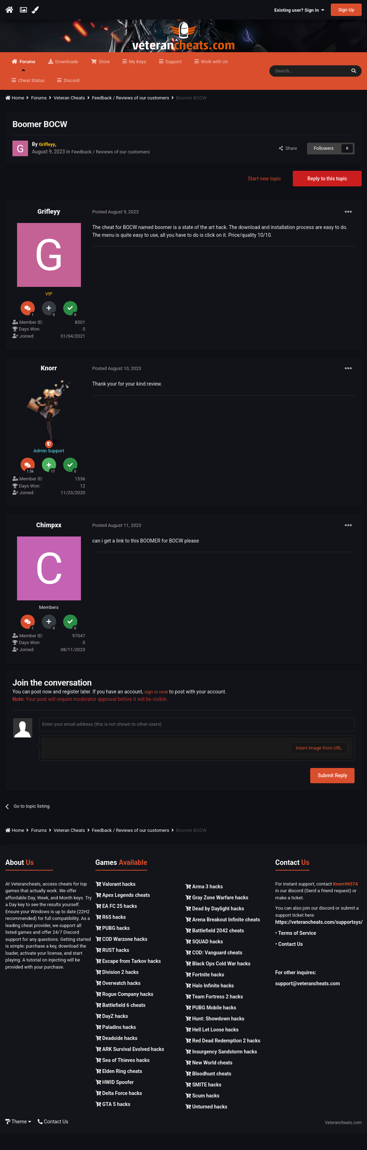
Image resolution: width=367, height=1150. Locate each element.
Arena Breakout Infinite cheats (222, 936)
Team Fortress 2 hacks (214, 1014)
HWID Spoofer (114, 1099)
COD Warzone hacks (121, 956)
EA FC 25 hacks (116, 923)
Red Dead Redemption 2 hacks (222, 1058)
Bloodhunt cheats (208, 1091)
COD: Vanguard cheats (213, 969)
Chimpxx (48, 542)
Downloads (66, 78)
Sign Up (346, 9)
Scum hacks (202, 1113)
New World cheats (208, 1080)
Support (173, 78)
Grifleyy (49, 228)
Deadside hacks (116, 1055)
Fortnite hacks (204, 991)
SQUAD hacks (204, 958)
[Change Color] (36, 10)
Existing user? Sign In (299, 10)
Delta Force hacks (118, 1110)
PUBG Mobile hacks (210, 1025)
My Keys (137, 78)
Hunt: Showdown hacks (215, 1036)
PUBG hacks (112, 945)
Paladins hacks (115, 1044)
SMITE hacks (203, 1102)
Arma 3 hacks (204, 903)
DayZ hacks (111, 1033)
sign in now (157, 709)
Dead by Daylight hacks (214, 925)
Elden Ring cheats (118, 1088)
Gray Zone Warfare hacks (216, 914)
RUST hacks (112, 967)
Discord (70, 97)
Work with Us (214, 78)
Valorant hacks (115, 901)
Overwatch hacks (118, 1000)
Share (288, 165)
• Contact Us (289, 961)
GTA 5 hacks (113, 1121)
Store (104, 78)
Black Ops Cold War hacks (218, 980)
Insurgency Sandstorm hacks (221, 1069)
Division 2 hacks (117, 989)
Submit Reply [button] (332, 792)
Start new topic (264, 195)
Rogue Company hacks (124, 1011)
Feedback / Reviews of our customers (112, 169)
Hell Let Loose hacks (212, 1047)
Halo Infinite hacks (209, 1002)
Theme (18, 1138)
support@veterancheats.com (307, 1001)
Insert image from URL (319, 765)
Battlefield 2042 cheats (214, 947)
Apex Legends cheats (122, 912)
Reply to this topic (327, 195)
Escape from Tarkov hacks (128, 978)
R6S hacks (110, 934)
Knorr (49, 385)
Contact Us (53, 1138)
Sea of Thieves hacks (122, 1077)
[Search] (307, 88)
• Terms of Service (295, 950)
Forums (26, 82)
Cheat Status (30, 97)
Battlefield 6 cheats (120, 1022)
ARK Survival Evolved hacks (129, 1066)
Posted (115, 228)
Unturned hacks (206, 1124)
